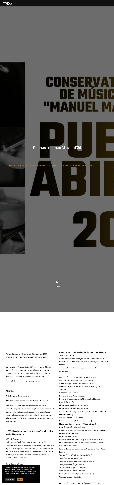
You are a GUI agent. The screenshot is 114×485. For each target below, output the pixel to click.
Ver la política (10, 479)
